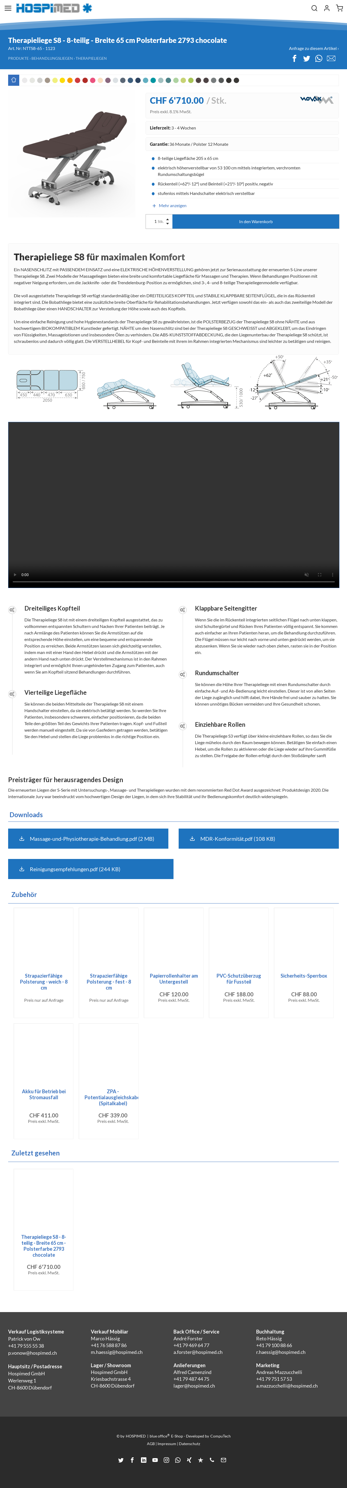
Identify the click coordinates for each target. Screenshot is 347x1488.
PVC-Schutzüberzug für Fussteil (239, 979)
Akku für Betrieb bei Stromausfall (44, 1094)
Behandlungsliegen (52, 58)
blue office (160, 1435)
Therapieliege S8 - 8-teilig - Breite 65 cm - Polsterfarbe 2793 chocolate (43, 1246)
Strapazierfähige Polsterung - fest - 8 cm (109, 982)
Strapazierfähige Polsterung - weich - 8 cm (44, 982)
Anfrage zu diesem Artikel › (314, 48)
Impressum (167, 1443)
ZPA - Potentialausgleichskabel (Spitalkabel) (113, 1097)
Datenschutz (189, 1443)
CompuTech (220, 1436)
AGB (151, 1443)
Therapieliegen (91, 58)
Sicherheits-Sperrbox (304, 976)
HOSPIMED (136, 1436)
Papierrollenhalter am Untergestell (174, 979)
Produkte (18, 58)
